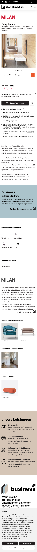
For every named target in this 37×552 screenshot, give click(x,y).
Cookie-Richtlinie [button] (21, 522)
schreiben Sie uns (15, 128)
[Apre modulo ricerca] (31, 7)
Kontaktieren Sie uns (26, 136)
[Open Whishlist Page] (31, 2)
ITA (2, 2)
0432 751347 (13, 2)
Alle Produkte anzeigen (24, 312)
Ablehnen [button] (10, 543)
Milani (31, 124)
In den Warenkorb (15, 103)
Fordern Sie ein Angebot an (21, 209)
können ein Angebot (11, 116)
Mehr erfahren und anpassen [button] (18, 548)
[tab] (15, 70)
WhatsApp (30, 132)
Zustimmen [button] (27, 543)
